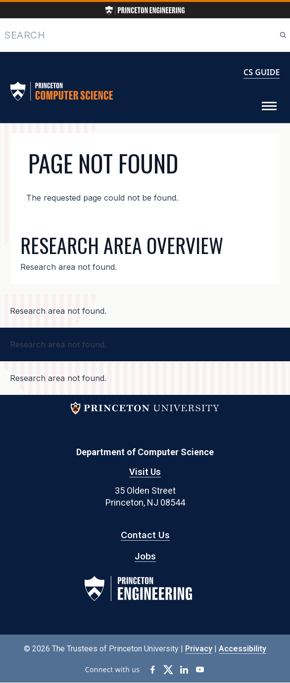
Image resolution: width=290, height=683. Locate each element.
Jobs (145, 556)
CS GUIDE (261, 72)
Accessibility (242, 648)
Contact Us (145, 535)
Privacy (198, 648)
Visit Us (145, 472)
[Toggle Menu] (269, 106)
